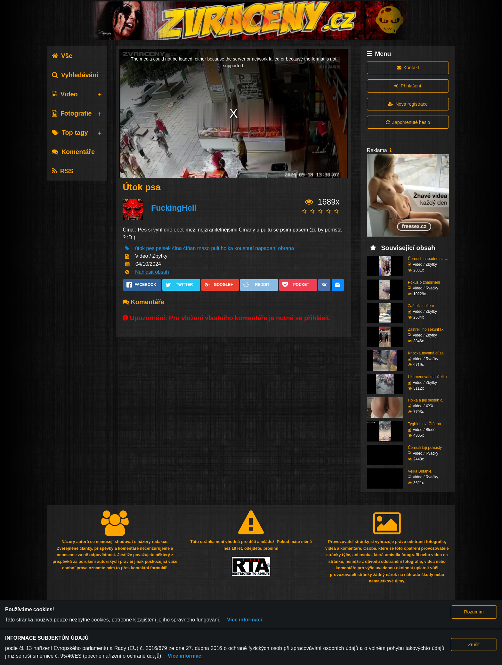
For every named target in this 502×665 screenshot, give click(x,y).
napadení (266, 248)
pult (215, 248)
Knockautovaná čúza (425, 353)
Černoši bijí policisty (425, 447)
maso (203, 248)
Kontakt (408, 67)
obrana (286, 248)
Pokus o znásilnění (424, 282)
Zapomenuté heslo (408, 122)
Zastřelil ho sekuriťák (425, 329)
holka (227, 248)
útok (140, 248)
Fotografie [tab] (72, 113)
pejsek (163, 248)
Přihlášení (407, 85)
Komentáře (73, 151)
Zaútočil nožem (421, 306)
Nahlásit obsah (152, 272)
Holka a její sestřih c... (426, 400)
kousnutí (244, 248)
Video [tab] (65, 94)
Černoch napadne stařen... (430, 258)
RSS (62, 170)
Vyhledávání (75, 74)
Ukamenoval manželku (427, 377)
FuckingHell (174, 207)
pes (150, 248)
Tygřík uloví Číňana (424, 424)
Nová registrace (408, 104)
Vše (62, 55)
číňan (189, 248)
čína (177, 248)
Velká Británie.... (422, 471)
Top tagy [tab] (70, 132)
